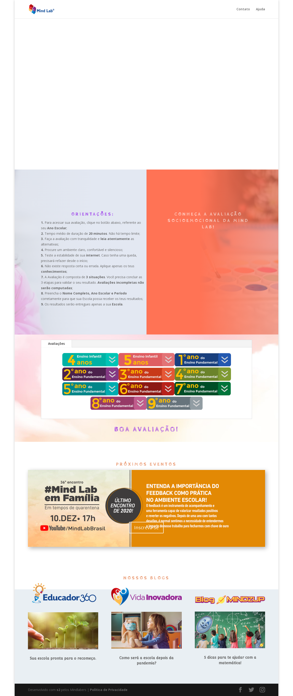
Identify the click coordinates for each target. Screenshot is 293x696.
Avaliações (56, 343)
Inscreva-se (146, 527)
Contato (243, 9)
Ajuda (260, 9)
